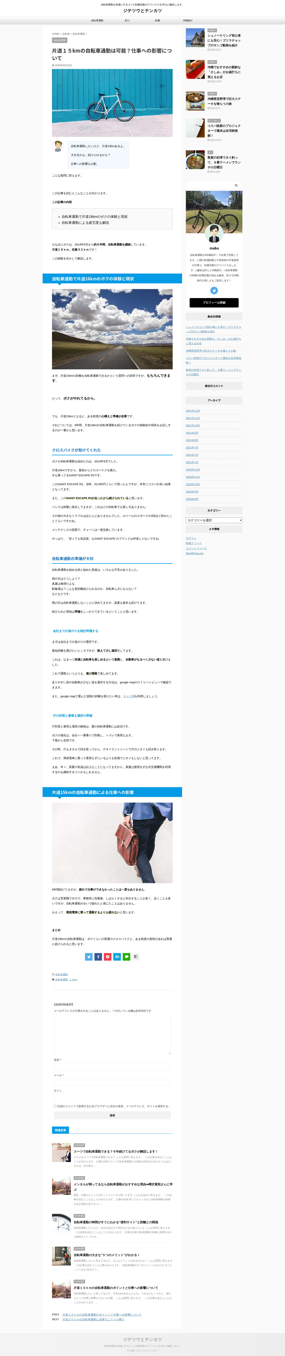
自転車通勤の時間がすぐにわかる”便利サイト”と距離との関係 (116, 1222)
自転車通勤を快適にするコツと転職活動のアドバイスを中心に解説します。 (142, 1346)
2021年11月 (193, 418)
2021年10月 (193, 425)
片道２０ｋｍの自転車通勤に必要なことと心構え (93, 1319)
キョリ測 (129, 696)
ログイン (191, 538)
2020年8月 (192, 499)
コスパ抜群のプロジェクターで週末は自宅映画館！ (224, 130)
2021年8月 (192, 440)
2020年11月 (193, 477)
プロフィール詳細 (214, 302)
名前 (57, 1059)
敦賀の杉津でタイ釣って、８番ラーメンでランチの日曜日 (224, 162)
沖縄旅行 (188, 20)
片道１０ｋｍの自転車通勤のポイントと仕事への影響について (116, 1287)
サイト (58, 1090)
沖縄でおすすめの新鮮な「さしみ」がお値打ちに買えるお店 (224, 72)
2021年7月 (192, 447)
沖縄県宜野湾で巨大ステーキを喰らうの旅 (211, 350)
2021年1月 (192, 462)
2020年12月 (193, 469)
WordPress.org (194, 553)
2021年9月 (192, 432)
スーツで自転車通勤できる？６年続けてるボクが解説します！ (116, 1151)
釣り (127, 20)
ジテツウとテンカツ (142, 10)
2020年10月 (193, 484)
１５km (73, 979)
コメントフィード (196, 548)
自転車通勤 (97, 20)
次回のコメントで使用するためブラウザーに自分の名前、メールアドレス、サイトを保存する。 (114, 1106)
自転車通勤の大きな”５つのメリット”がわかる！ (107, 1255)
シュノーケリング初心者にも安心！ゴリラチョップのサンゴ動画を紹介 (224, 40)
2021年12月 (193, 410)
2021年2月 (192, 454)
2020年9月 (192, 491)
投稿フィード (194, 543)
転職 (157, 20)
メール (59, 1075)
